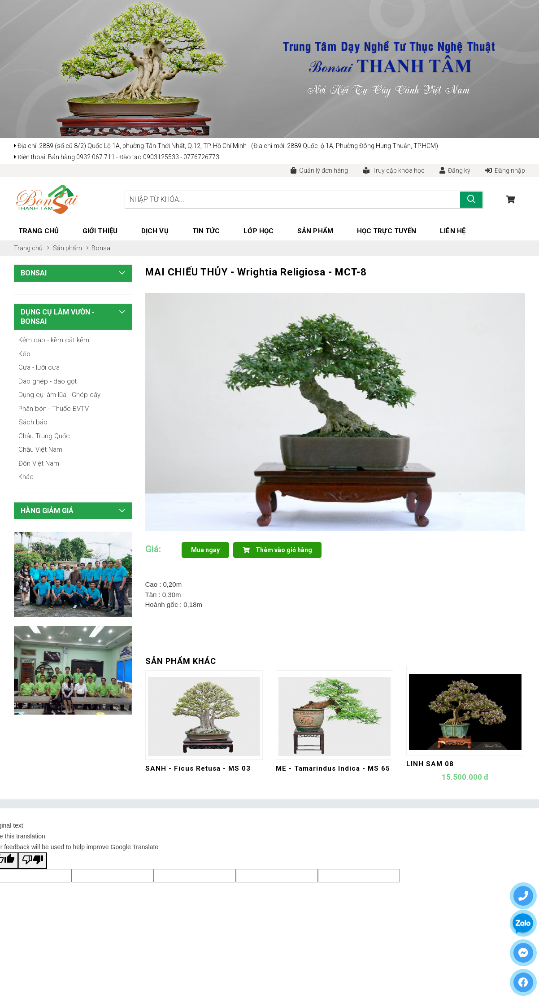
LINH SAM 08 (430, 764)
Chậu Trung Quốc (44, 436)
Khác (26, 477)
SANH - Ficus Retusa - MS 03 (198, 768)
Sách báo (33, 422)
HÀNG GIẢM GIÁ (47, 510)
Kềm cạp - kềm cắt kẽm (53, 340)
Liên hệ (452, 231)
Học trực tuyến (386, 231)
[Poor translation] (32, 860)
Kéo (24, 354)
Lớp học (258, 231)
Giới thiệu (100, 231)
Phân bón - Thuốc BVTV (53, 409)
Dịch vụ (155, 231)
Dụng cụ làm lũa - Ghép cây (59, 395)
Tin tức (206, 231)
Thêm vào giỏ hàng (277, 550)
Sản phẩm (315, 231)
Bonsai (101, 248)
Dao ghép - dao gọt (47, 381)
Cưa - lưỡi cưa (39, 367)
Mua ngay (205, 550)
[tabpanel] (335, 412)
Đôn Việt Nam (38, 463)
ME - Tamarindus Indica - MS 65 (333, 768)
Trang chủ (38, 231)
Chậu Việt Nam (40, 449)
